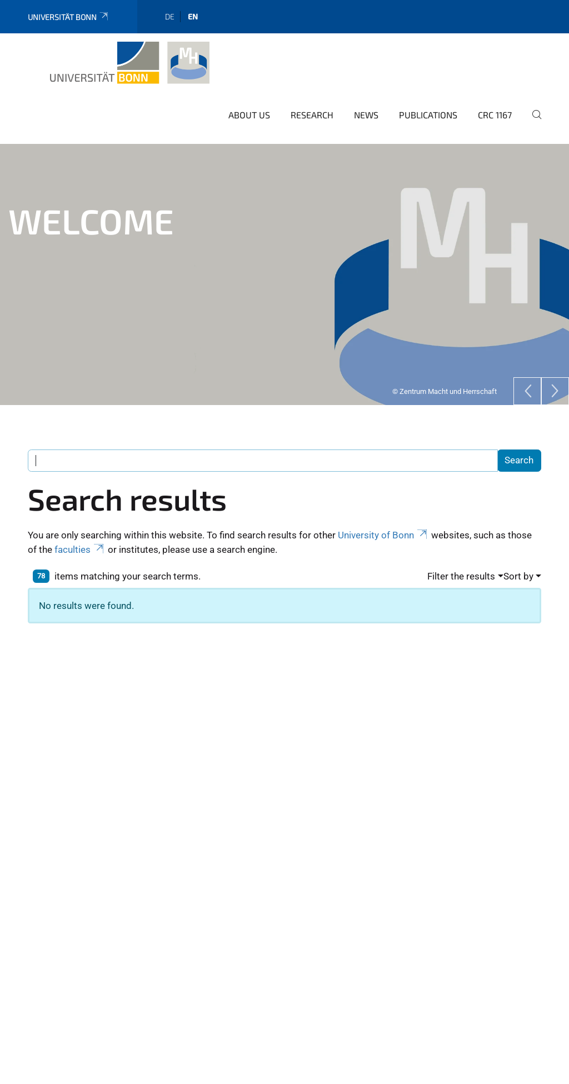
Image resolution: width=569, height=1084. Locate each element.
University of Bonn (383, 532)
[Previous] (527, 388)
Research (312, 112)
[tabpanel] (284, 271)
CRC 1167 (495, 112)
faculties (80, 546)
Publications (428, 112)
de (169, 13)
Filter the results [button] (461, 573)
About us (249, 112)
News (366, 112)
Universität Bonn (68, 14)
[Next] (555, 388)
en (193, 13)
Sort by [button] (518, 573)
